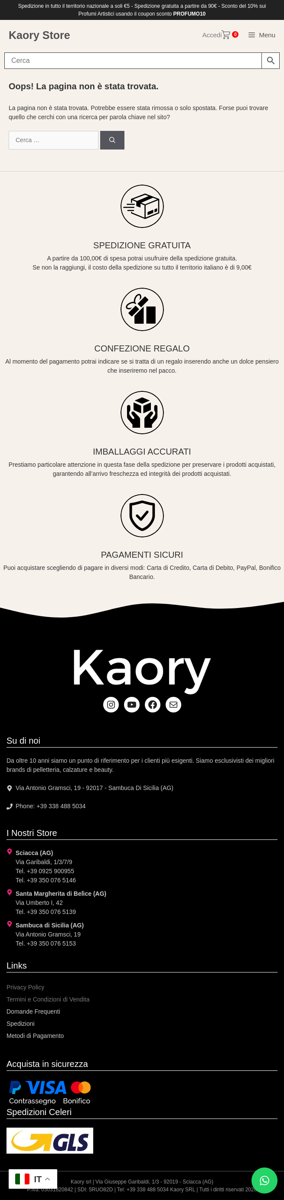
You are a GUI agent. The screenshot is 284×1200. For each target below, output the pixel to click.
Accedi (212, 35)
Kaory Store (39, 35)
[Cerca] (112, 140)
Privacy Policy (25, 987)
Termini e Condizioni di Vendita (48, 999)
